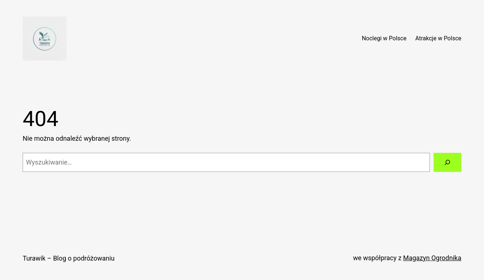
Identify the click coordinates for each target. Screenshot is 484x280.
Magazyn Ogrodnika (432, 258)
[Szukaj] (447, 162)
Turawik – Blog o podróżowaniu (68, 258)
